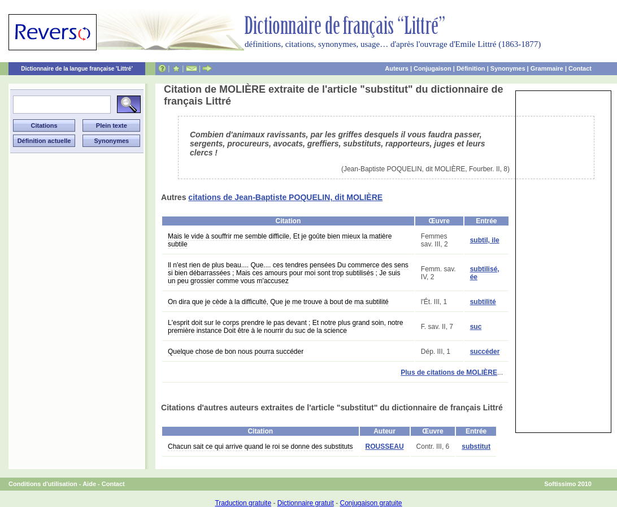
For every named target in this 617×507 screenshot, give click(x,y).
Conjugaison (432, 68)
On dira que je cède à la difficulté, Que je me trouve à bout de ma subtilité (278, 302)
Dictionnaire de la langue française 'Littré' (77, 69)
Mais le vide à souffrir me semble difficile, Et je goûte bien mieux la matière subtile (280, 240)
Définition (471, 68)
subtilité (483, 302)
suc (476, 327)
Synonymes (507, 68)
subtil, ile (484, 240)
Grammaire (547, 68)
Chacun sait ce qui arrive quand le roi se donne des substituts (260, 446)
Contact (580, 68)
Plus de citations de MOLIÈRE (449, 372)
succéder (485, 352)
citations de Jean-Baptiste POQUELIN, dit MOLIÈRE (285, 197)
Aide (89, 483)
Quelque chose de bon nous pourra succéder (235, 352)
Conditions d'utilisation (42, 483)
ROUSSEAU (385, 446)
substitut (476, 446)
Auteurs (397, 68)
